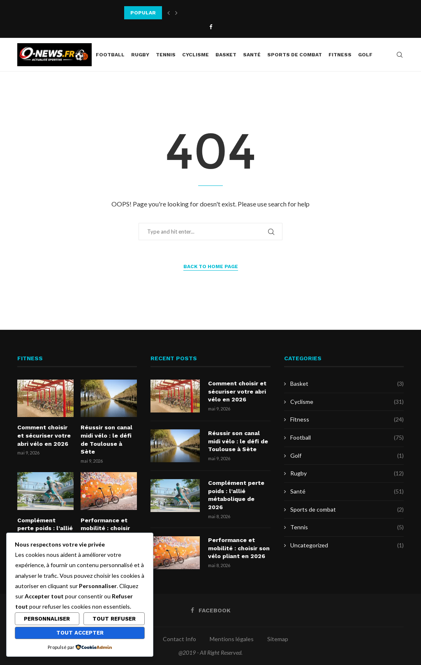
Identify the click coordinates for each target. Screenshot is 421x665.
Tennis (166, 55)
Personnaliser (47, 619)
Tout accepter (80, 633)
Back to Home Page (210, 266)
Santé (252, 55)
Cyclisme (195, 55)
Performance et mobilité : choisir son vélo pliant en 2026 (239, 548)
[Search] (400, 54)
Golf (365, 55)
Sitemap (277, 638)
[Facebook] (210, 26)
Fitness (340, 55)
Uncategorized (347, 545)
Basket (225, 55)
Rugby (140, 55)
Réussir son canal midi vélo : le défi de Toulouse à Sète (106, 439)
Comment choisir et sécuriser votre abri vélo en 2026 (44, 435)
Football (110, 55)
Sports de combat (294, 55)
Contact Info (179, 638)
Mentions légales (232, 638)
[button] (168, 12)
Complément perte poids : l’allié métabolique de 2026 (236, 495)
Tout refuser (114, 619)
